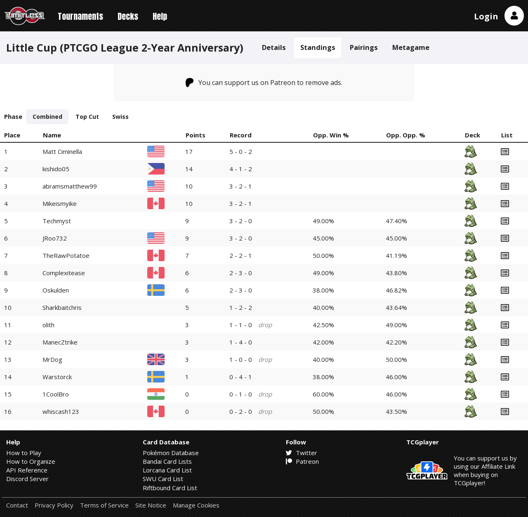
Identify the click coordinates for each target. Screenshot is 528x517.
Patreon (302, 461)
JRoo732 (54, 238)
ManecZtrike (60, 342)
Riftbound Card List (170, 488)
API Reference (26, 470)
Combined (47, 116)
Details (274, 47)
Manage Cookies (196, 505)
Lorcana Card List (167, 470)
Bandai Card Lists (167, 461)
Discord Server (27, 479)
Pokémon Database (171, 453)
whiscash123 (60, 411)
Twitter (301, 453)
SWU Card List (163, 479)
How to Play (23, 453)
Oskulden (55, 290)
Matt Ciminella (62, 151)
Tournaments (80, 16)
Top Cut (87, 116)
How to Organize (30, 461)
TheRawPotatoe (66, 255)
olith (48, 325)
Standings (317, 47)
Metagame (410, 47)
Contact (17, 505)
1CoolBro (55, 394)
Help (160, 16)
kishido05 (55, 169)
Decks (128, 16)
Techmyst (56, 221)
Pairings (364, 47)
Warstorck (57, 377)
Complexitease (63, 273)
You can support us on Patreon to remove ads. (264, 82)
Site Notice (150, 505)
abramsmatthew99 (69, 186)
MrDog (52, 359)
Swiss (120, 116)
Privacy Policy (54, 505)
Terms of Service (104, 505)
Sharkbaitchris (62, 307)
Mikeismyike (59, 203)
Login (486, 16)
